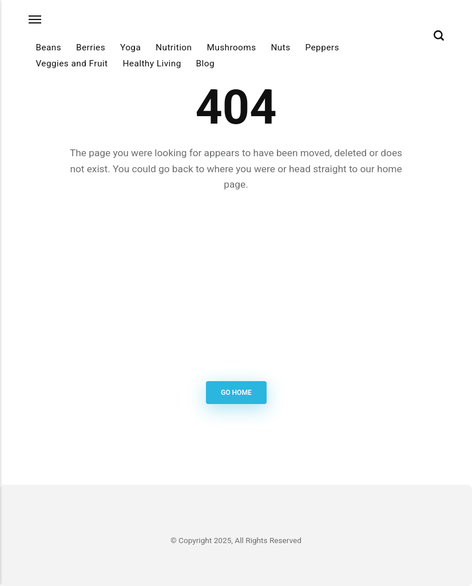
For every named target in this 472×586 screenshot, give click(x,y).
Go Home (236, 393)
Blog (205, 63)
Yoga (130, 47)
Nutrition (174, 47)
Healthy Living (151, 63)
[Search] (439, 35)
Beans (48, 47)
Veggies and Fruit (71, 63)
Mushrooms (231, 47)
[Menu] (35, 19)
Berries (90, 47)
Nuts (280, 47)
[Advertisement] (236, 288)
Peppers (322, 47)
